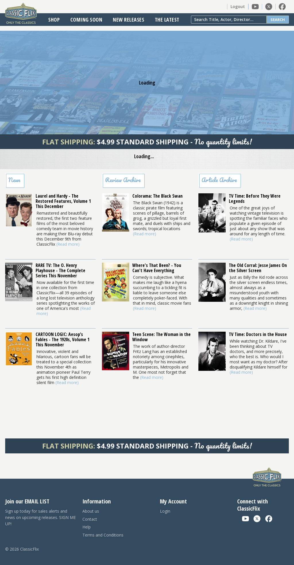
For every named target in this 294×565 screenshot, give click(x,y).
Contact (89, 519)
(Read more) (68, 244)
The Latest (167, 19)
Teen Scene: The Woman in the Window (161, 337)
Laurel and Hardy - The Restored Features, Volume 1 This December (63, 201)
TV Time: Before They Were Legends (255, 198)
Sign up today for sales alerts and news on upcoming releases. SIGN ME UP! (40, 517)
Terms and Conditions (102, 535)
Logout (238, 6)
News (14, 179)
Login (165, 511)
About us (90, 511)
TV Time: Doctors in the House (258, 334)
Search (277, 19)
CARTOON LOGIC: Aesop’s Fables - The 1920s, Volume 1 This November (62, 339)
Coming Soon (86, 19)
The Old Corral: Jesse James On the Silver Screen (258, 268)
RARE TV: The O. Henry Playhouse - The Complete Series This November (60, 270)
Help (86, 527)
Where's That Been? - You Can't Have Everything (156, 268)
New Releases (128, 19)
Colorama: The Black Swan (157, 196)
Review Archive (123, 179)
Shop (54, 19)
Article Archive (219, 179)
